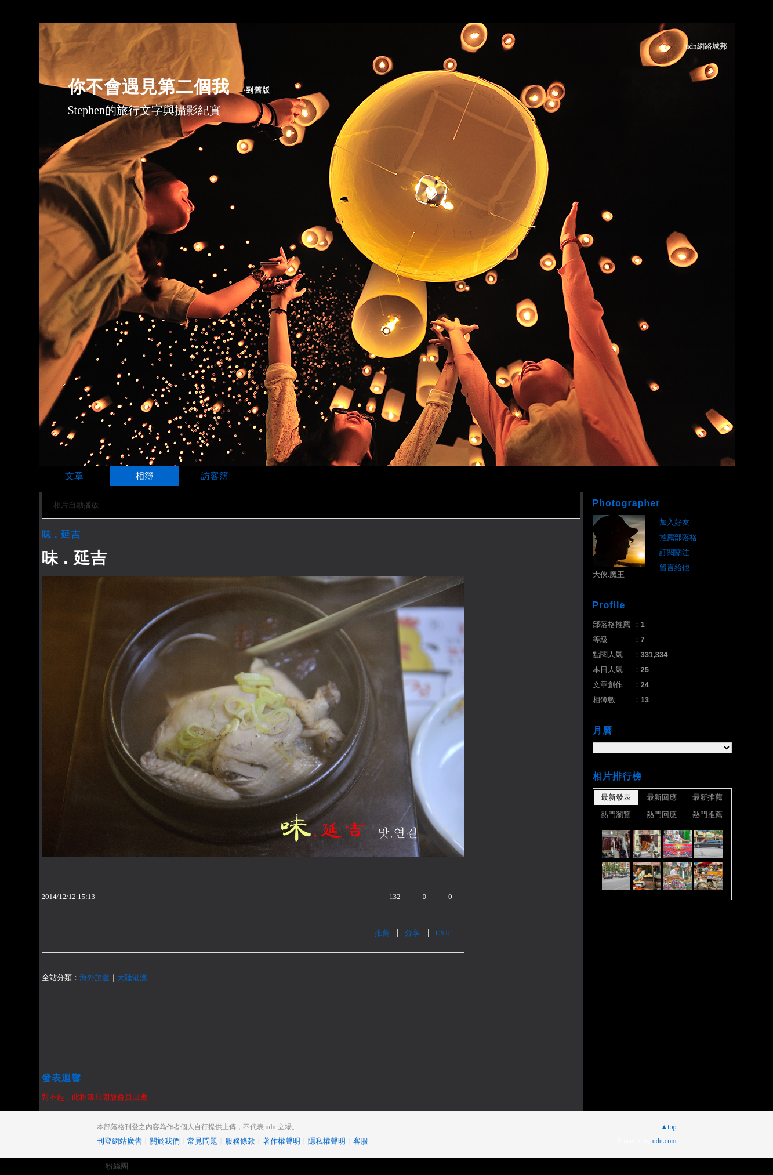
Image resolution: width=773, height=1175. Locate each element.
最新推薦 (707, 797)
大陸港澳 (132, 977)
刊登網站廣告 (119, 1141)
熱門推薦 (707, 814)
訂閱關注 (674, 552)
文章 (74, 476)
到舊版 (258, 90)
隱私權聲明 (327, 1141)
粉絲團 (117, 1166)
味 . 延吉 (61, 534)
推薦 (382, 933)
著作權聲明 (281, 1141)
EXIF (444, 933)
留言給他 (674, 567)
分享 (412, 933)
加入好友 (674, 522)
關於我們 (165, 1141)
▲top (668, 1127)
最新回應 (662, 797)
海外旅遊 (94, 977)
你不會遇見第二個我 (149, 86)
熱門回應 (662, 814)
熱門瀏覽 (616, 814)
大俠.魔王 (609, 574)
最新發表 (616, 797)
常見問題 (202, 1141)
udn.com (664, 1141)
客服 (360, 1141)
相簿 (144, 476)
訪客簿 (214, 476)
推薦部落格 (678, 537)
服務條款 (240, 1141)
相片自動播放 (76, 505)
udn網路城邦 (706, 46)
